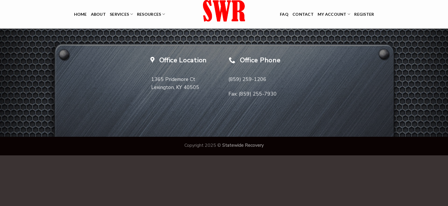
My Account (334, 14)
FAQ (284, 14)
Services (121, 14)
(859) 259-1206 (247, 79)
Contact (303, 14)
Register (364, 14)
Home (80, 14)
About (98, 14)
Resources (151, 14)
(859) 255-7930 (258, 93)
